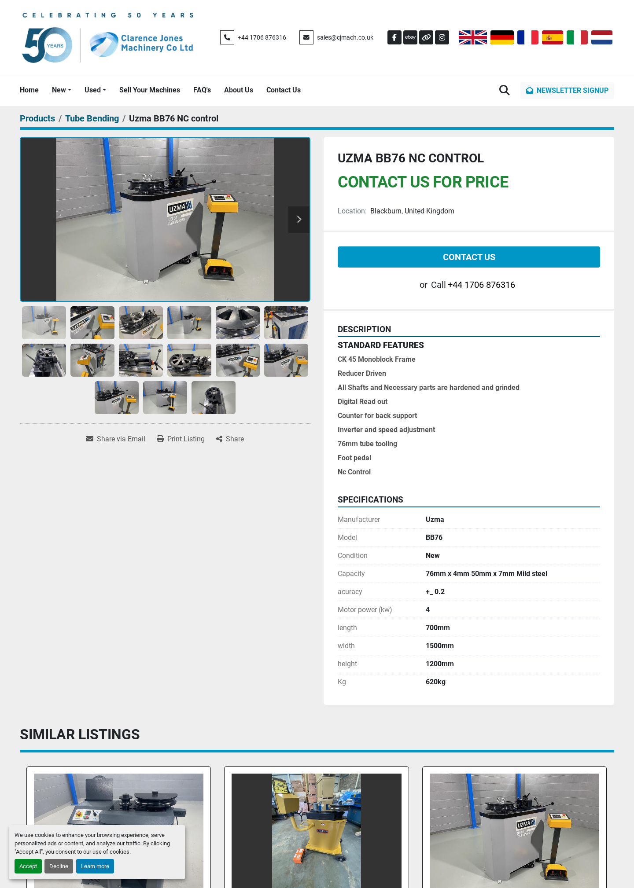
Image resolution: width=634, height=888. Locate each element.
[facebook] (394, 37)
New (59, 90)
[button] (61, 90)
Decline (58, 866)
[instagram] (442, 37)
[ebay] (410, 37)
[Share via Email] (116, 439)
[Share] (230, 439)
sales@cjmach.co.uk (345, 37)
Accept (28, 866)
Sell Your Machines (149, 90)
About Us (238, 90)
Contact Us (283, 90)
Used (93, 90)
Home (29, 90)
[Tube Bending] (92, 118)
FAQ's (202, 90)
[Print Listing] (180, 439)
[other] (426, 37)
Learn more (95, 866)
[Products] (37, 118)
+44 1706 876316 (262, 37)
